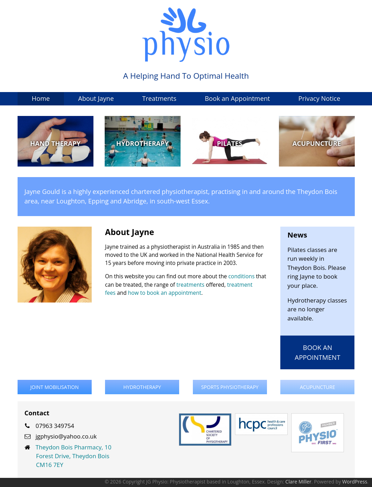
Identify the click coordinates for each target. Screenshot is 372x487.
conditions (241, 276)
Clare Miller (298, 481)
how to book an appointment (164, 293)
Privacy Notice (319, 98)
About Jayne (95, 98)
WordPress (354, 481)
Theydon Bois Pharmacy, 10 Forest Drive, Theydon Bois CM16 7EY (73, 456)
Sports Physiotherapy (230, 387)
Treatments (159, 98)
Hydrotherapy (142, 387)
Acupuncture (317, 387)
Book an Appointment (237, 98)
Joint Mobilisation (54, 387)
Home (41, 98)
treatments (190, 284)
